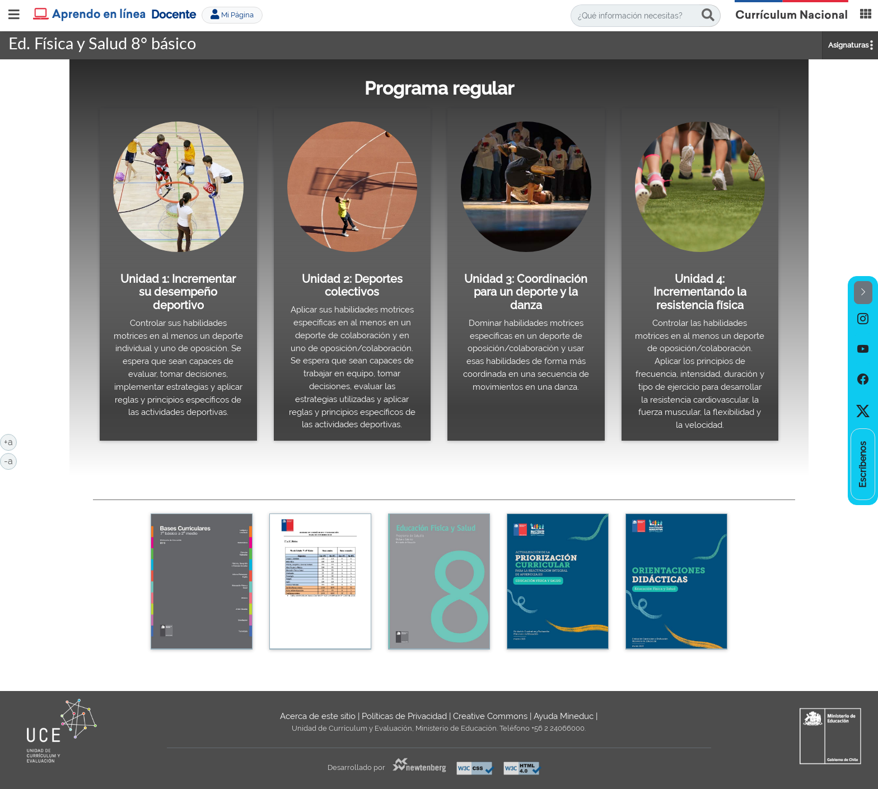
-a (10, 460)
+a (10, 441)
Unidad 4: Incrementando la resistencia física (699, 292)
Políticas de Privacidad (404, 716)
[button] (863, 292)
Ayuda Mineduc (564, 716)
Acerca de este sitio (318, 716)
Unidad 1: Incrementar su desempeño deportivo (178, 292)
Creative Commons (490, 716)
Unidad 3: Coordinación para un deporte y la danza (525, 292)
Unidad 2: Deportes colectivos (352, 285)
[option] (863, 319)
